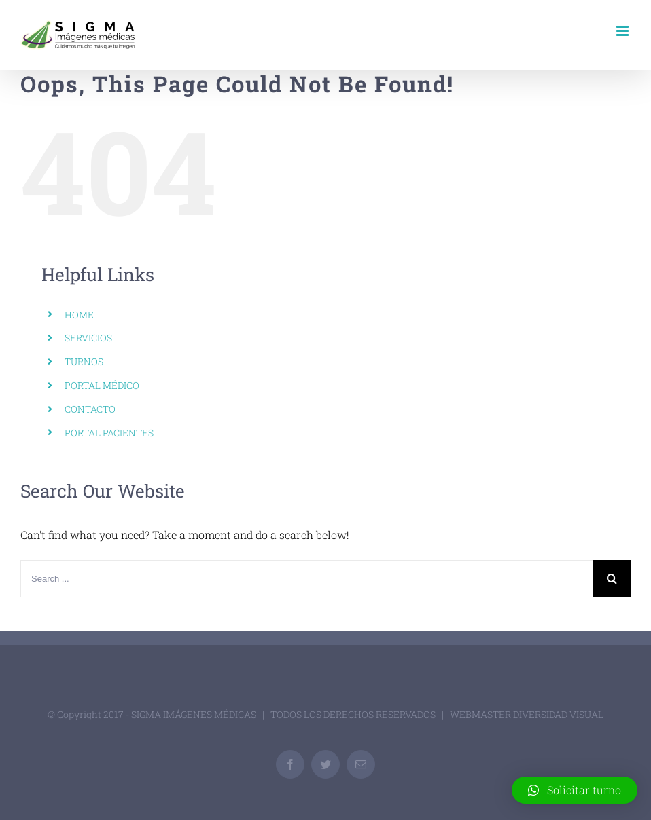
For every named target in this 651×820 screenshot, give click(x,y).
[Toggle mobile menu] (623, 31)
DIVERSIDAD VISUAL (558, 714)
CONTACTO (90, 409)
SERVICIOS (88, 337)
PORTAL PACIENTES (109, 432)
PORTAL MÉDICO (102, 385)
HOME (79, 314)
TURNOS (84, 361)
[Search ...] (306, 578)
